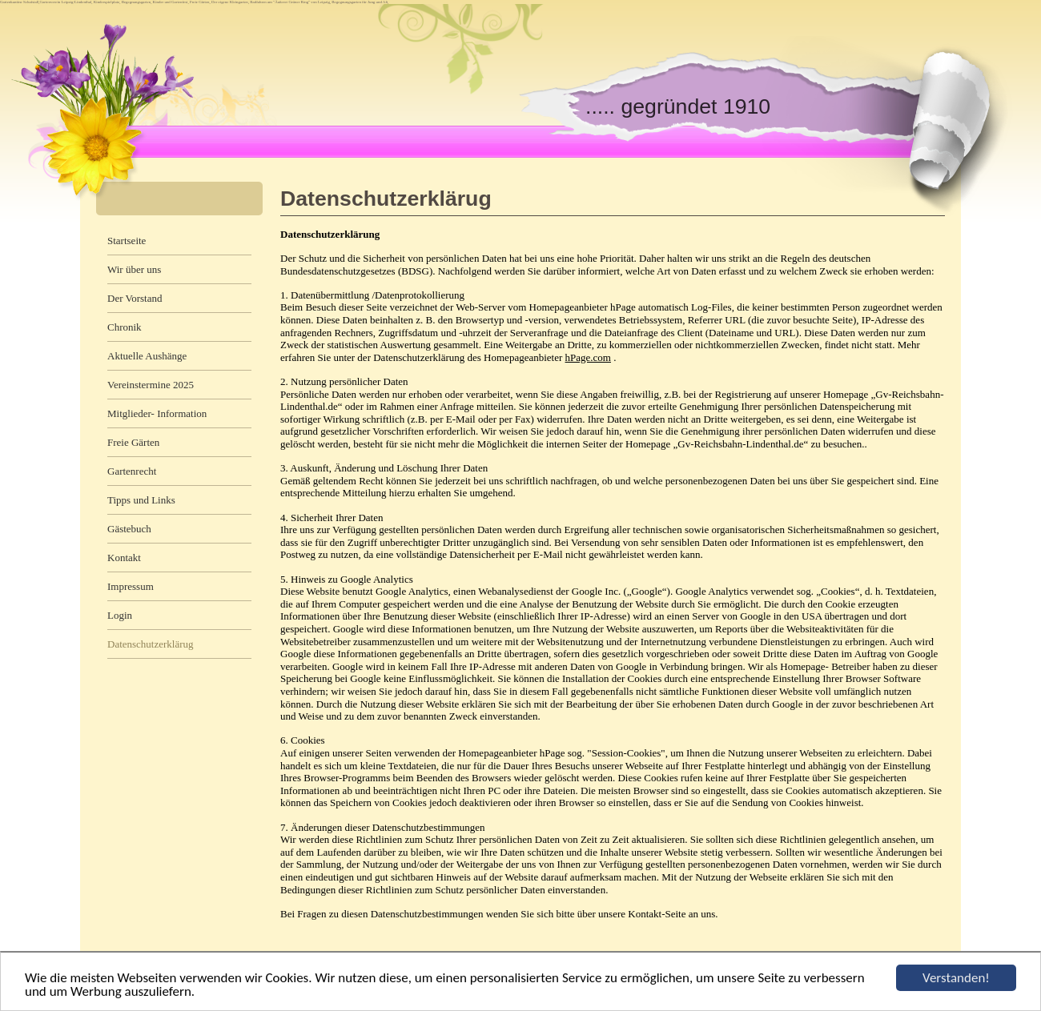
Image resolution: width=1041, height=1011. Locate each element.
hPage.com (588, 357)
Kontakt (124, 558)
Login (119, 615)
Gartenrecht (131, 471)
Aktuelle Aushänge (147, 356)
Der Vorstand (135, 298)
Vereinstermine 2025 (150, 385)
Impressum (130, 586)
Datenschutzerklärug (150, 644)
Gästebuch (129, 529)
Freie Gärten (133, 442)
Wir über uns (134, 269)
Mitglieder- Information (157, 413)
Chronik (124, 327)
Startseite (126, 241)
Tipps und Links (141, 500)
